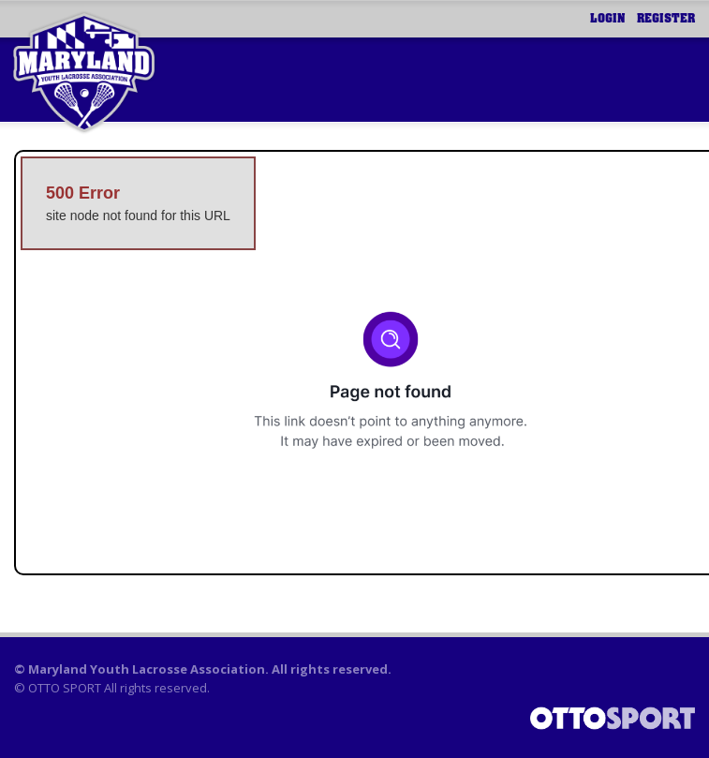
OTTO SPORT (64, 687)
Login (608, 18)
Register (666, 18)
